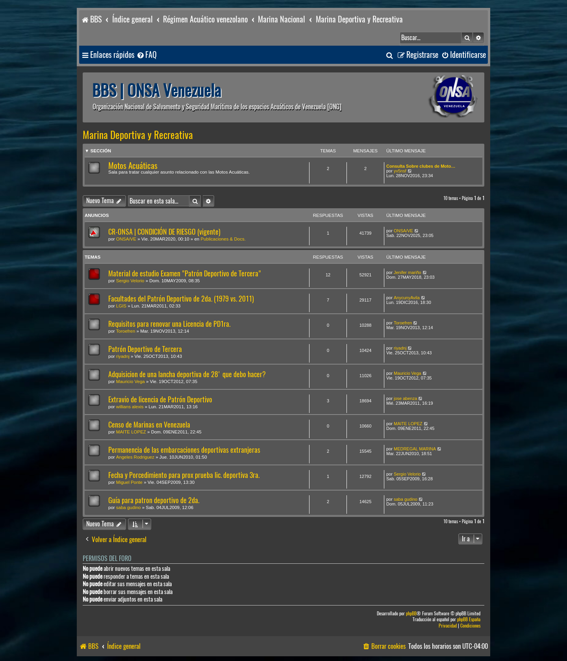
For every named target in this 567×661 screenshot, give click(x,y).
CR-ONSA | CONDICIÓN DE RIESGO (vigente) (164, 232)
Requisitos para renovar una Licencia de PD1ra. (169, 324)
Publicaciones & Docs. (222, 239)
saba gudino (128, 507)
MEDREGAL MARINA (415, 448)
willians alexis (130, 406)
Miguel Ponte (129, 482)
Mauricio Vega (130, 381)
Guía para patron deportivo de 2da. (153, 500)
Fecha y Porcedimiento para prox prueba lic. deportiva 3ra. (183, 475)
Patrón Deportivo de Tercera (145, 349)
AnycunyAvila (407, 297)
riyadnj (123, 356)
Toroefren (125, 331)
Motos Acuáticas (133, 165)
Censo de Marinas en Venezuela (149, 425)
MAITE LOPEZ (131, 432)
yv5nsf (400, 170)
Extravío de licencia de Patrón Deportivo (160, 399)
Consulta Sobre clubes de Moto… (420, 166)
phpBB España (468, 619)
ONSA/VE (126, 239)
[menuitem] (146, 55)
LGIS (121, 306)
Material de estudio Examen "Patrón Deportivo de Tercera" (184, 273)
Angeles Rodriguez (135, 457)
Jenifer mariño (407, 272)
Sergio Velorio (130, 280)
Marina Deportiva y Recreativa (138, 135)
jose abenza (405, 398)
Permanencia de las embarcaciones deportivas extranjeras (184, 450)
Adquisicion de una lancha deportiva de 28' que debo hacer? (187, 374)
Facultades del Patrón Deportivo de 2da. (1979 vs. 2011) (181, 299)
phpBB (411, 614)
